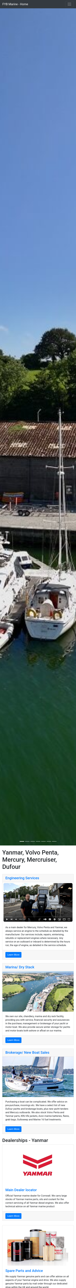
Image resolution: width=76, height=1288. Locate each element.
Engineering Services (22, 878)
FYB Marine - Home (15, 4)
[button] (5, 426)
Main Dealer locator (21, 1190)
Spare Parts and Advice (24, 1271)
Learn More (13, 954)
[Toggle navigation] (69, 4)
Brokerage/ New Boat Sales (27, 1052)
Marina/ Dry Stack (19, 967)
